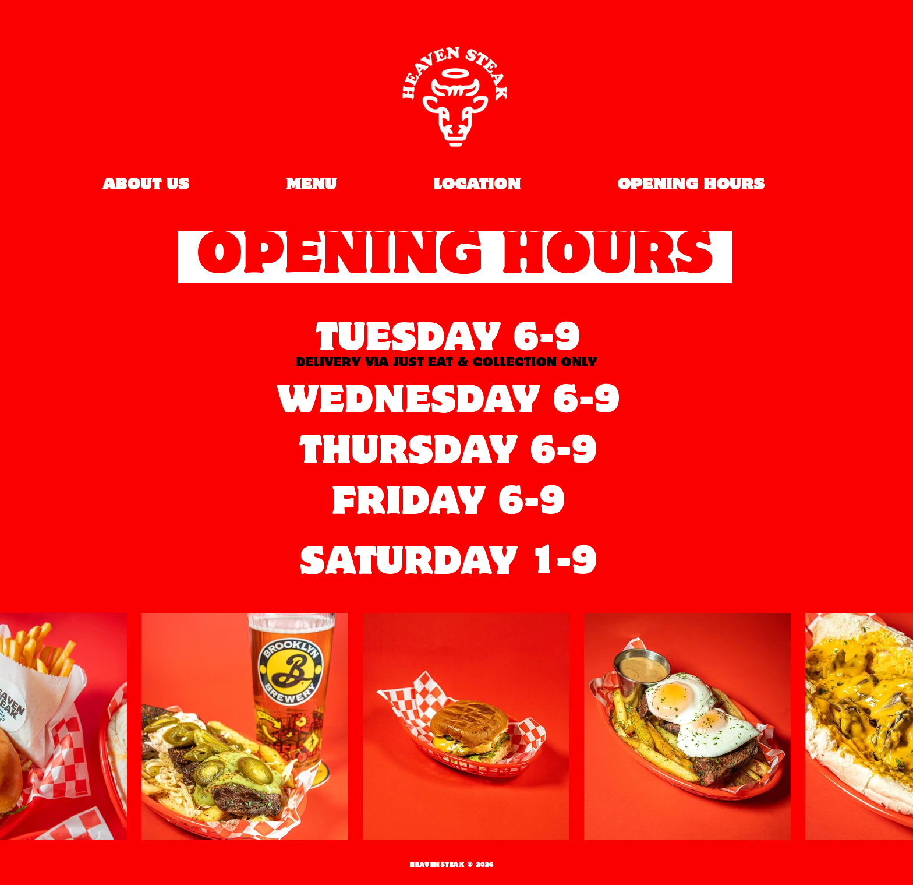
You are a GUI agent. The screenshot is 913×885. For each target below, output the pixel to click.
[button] (244, 726)
